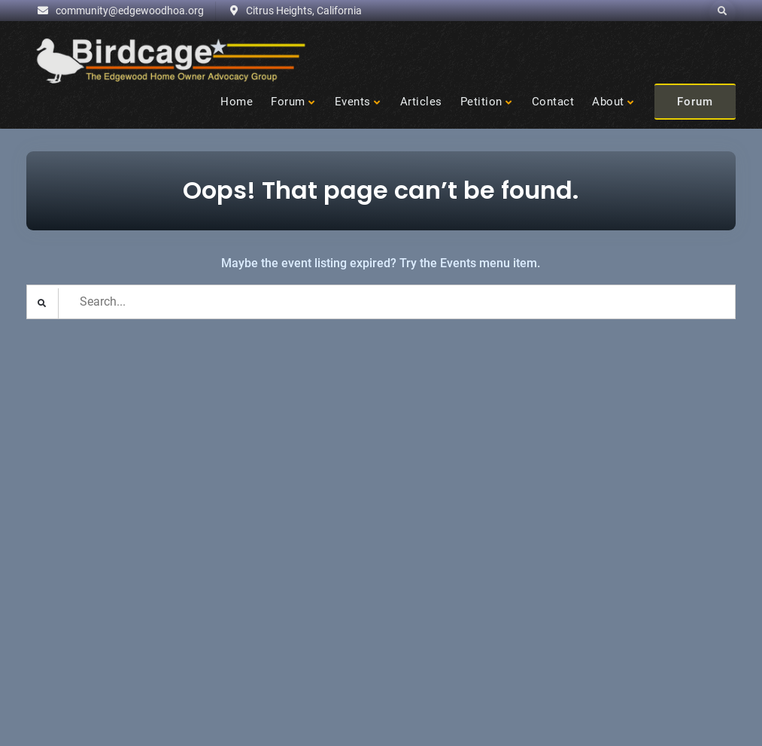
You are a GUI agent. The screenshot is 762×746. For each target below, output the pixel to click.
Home (236, 101)
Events (353, 101)
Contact (553, 101)
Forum (288, 101)
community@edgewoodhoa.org (130, 11)
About (608, 101)
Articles (421, 101)
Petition (481, 101)
